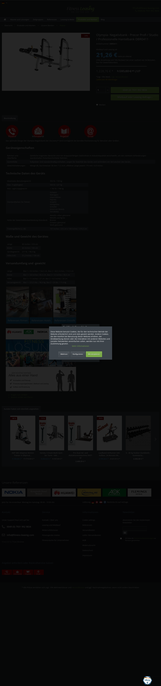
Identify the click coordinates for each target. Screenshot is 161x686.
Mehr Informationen (80, 346)
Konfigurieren (78, 354)
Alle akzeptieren (94, 354)
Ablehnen (64, 354)
